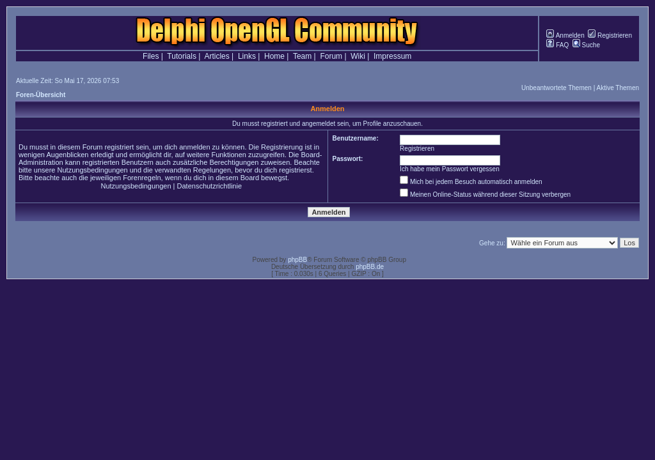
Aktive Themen (617, 87)
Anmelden (565, 35)
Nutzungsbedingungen (135, 186)
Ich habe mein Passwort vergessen (450, 168)
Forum (331, 56)
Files (151, 56)
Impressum (392, 56)
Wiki (358, 56)
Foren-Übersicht (40, 94)
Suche (586, 45)
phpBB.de (370, 266)
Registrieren (610, 35)
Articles (216, 56)
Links (247, 56)
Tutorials (181, 56)
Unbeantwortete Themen (556, 87)
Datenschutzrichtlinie (209, 186)
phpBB (297, 259)
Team (302, 56)
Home (274, 56)
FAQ (557, 45)
